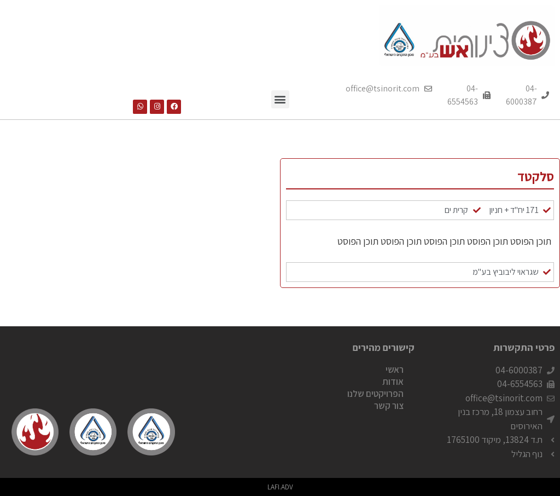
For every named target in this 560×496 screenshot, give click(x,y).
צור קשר (389, 406)
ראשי (395, 370)
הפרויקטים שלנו (375, 394)
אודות (393, 382)
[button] (280, 99)
